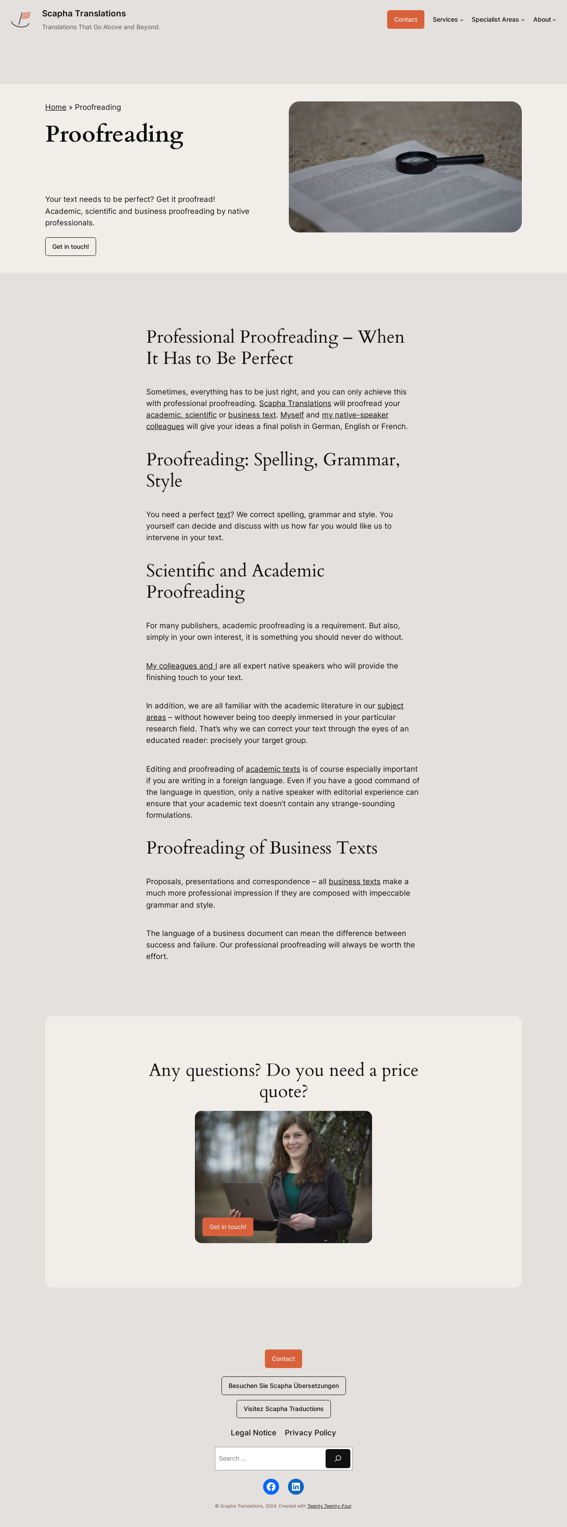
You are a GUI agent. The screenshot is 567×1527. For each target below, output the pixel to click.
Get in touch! (70, 246)
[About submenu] (554, 20)
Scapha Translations (84, 13)
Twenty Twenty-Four (329, 1506)
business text (252, 414)
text (223, 514)
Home (55, 107)
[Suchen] (338, 1458)
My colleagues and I (181, 665)
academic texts (273, 769)
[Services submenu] (462, 20)
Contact (405, 19)
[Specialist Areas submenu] (523, 20)
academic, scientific (181, 414)
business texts (355, 881)
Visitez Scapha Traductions (284, 1408)
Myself (292, 414)
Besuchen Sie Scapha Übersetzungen (284, 1385)
